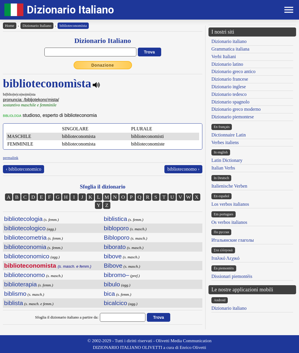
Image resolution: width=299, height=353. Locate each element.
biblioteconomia (25, 246)
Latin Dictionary (226, 160)
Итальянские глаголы (232, 240)
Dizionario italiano (228, 41)
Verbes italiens (225, 142)
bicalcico (115, 303)
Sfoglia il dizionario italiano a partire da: (66, 317)
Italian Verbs (223, 167)
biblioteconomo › (183, 169)
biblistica (115, 218)
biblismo (15, 293)
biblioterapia (20, 284)
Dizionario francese (229, 79)
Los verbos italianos (230, 204)
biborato (115, 246)
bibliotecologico (25, 228)
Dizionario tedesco (228, 94)
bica (109, 293)
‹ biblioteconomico (23, 169)
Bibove (113, 265)
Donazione (102, 65)
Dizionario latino (227, 64)
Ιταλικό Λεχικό (225, 258)
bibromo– (116, 274)
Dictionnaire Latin (228, 134)
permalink (10, 157)
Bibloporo (117, 237)
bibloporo (116, 228)
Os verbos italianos (229, 222)
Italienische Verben (229, 186)
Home (9, 25)
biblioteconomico (26, 256)
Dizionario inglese (228, 86)
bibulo (112, 284)
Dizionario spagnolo (230, 101)
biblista (13, 303)
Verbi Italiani (223, 56)
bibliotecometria (25, 237)
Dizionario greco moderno (236, 109)
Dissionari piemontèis (231, 276)
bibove (113, 256)
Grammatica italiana (230, 48)
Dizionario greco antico (233, 71)
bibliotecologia (23, 218)
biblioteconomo (24, 274)
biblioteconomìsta (73, 25)
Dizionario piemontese (232, 116)
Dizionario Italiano (70, 10)
